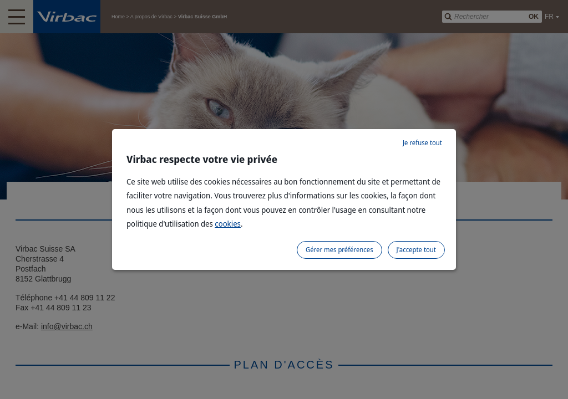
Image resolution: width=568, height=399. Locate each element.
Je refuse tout (422, 142)
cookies (228, 223)
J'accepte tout (416, 249)
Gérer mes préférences (339, 249)
